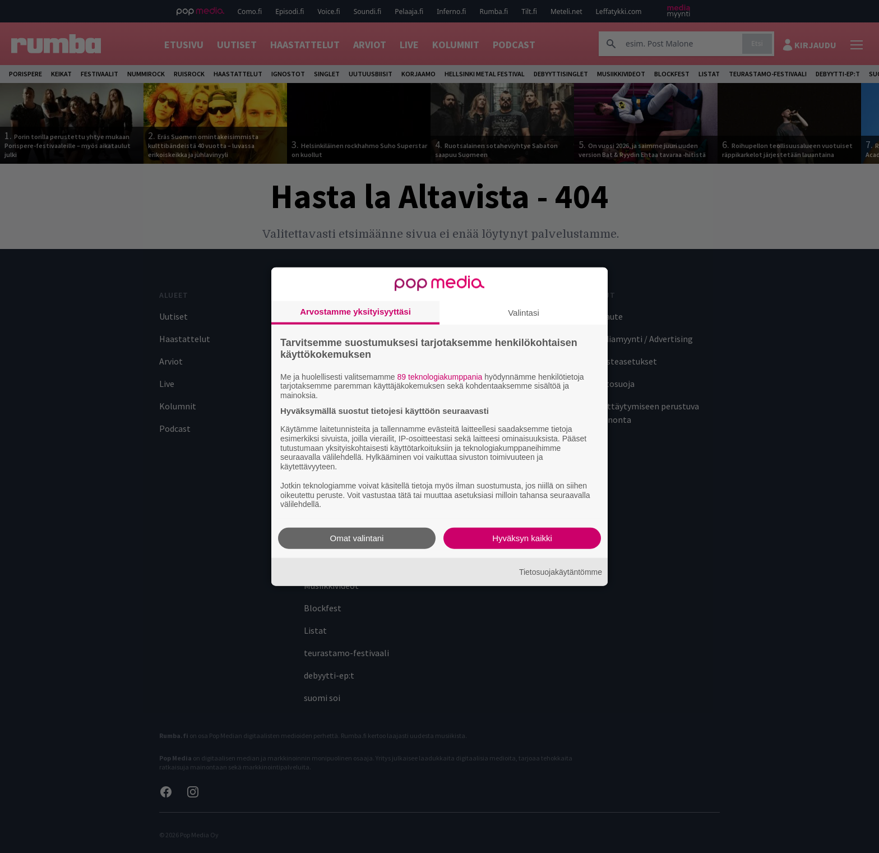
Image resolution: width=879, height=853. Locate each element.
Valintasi (523, 312)
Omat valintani (357, 538)
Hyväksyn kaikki (522, 538)
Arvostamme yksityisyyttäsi (355, 311)
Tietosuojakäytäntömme (560, 571)
